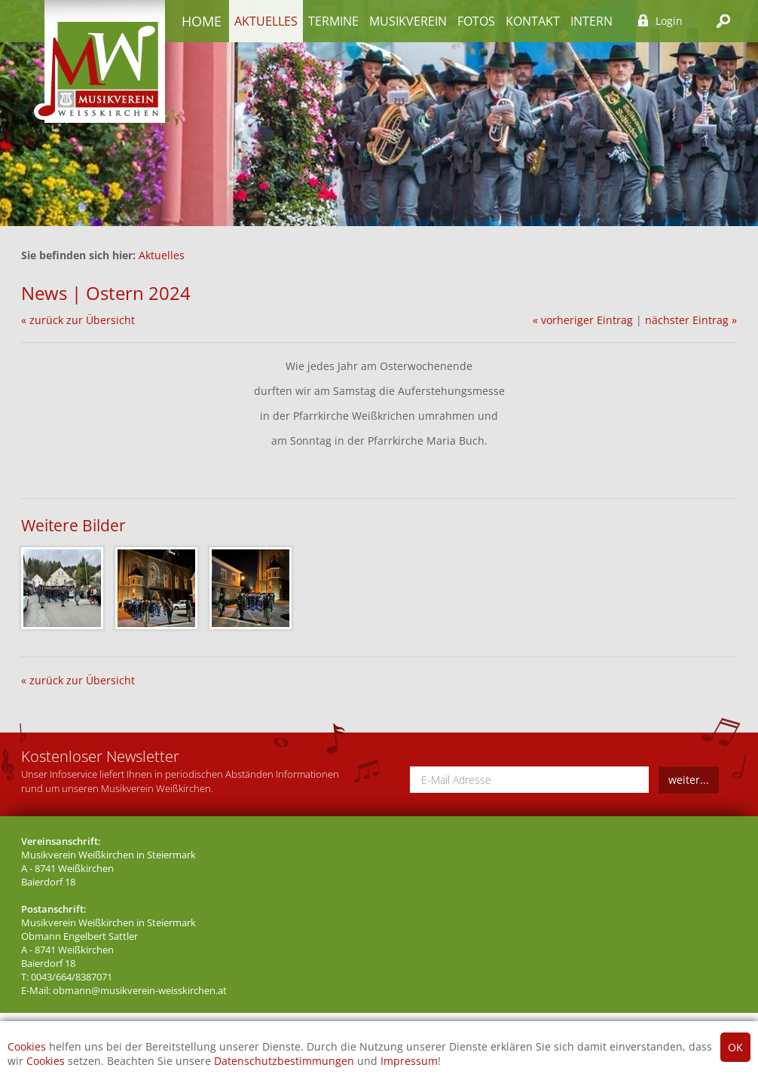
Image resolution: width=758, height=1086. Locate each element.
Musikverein (408, 21)
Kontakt (533, 21)
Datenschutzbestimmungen (284, 1061)
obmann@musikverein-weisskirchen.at (140, 990)
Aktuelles (266, 21)
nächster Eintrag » (691, 320)
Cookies (27, 1046)
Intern (591, 21)
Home (202, 21)
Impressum (409, 1061)
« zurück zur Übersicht (78, 320)
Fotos (476, 21)
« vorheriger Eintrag (583, 320)
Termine (333, 21)
